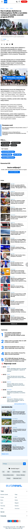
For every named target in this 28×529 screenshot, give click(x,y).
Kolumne (17, 505)
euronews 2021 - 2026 (14, 526)
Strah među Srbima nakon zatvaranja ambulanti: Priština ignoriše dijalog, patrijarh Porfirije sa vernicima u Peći (18, 318)
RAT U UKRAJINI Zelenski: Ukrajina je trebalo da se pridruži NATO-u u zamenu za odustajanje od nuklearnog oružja (15, 360)
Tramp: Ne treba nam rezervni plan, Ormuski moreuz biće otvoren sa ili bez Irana (16, 377)
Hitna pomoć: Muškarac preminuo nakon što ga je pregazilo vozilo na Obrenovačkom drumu (17, 225)
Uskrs (24, 471)
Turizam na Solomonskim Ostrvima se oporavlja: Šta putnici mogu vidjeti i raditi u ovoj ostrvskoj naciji (19, 439)
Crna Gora (17, 508)
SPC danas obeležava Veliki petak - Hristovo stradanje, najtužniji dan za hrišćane (18, 202)
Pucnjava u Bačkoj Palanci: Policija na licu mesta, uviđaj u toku (18, 248)
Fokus (8, 366)
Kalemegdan (5, 145)
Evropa (2, 497)
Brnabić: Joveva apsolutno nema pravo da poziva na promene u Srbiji (17, 303)
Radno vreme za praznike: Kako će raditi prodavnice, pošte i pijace (15, 341)
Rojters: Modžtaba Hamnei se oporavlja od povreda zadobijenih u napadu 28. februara (16, 370)
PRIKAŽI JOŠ (5, 454)
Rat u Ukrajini (17, 154)
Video (2, 508)
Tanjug (4, 39)
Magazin (17, 502)
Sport (2, 502)
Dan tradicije (5, 142)
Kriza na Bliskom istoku (8, 157)
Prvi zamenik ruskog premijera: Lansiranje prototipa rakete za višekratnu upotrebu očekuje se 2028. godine (15, 334)
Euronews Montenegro (8, 151)
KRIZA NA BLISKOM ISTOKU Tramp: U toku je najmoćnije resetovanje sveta (14, 347)
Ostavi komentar (14, 171)
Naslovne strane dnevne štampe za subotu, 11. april (17, 286)
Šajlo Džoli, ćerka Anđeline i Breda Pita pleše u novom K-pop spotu (15, 353)
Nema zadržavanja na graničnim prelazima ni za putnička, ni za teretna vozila (19, 217)
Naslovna (2, 8)
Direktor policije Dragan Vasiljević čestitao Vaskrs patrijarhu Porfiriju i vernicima (18, 311)
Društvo (11, 8)
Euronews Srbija (16, 471)
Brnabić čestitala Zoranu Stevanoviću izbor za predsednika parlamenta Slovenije (17, 264)
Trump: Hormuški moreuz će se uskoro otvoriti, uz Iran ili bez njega (19, 430)
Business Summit (4, 494)
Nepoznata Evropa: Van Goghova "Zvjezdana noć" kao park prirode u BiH (19, 448)
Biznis (14, 410)
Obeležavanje (16, 142)
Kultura (14, 445)
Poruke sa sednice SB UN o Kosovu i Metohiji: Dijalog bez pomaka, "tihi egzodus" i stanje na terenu (19, 186)
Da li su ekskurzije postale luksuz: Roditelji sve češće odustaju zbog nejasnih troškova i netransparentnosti (18, 194)
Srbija (7, 8)
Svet (16, 497)
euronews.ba (7, 407)
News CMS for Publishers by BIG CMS (14, 528)
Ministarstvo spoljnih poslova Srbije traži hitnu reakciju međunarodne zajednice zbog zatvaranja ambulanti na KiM (18, 280)
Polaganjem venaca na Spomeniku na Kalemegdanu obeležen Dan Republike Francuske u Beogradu (14, 133)
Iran (3, 471)
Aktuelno (13, 214)
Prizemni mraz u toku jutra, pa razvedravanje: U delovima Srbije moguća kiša (18, 233)
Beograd (13, 145)
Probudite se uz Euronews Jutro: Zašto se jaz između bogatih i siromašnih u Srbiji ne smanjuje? (18, 272)
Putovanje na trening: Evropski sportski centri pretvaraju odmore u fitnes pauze (19, 422)
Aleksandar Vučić (17, 478)
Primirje (8, 478)
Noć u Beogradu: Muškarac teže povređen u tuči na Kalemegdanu (14, 128)
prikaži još (14, 323)
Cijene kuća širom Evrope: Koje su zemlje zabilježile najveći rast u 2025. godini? (19, 412)
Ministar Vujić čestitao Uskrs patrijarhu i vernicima (18, 255)
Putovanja (15, 418)
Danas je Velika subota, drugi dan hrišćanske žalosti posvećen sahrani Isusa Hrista (18, 210)
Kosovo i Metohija (6, 154)
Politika (12, 183)
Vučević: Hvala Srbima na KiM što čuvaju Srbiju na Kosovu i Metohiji (18, 295)
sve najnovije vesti (20, 404)
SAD (8, 471)
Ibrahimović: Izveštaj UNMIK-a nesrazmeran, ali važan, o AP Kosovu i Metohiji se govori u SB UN (18, 241)
